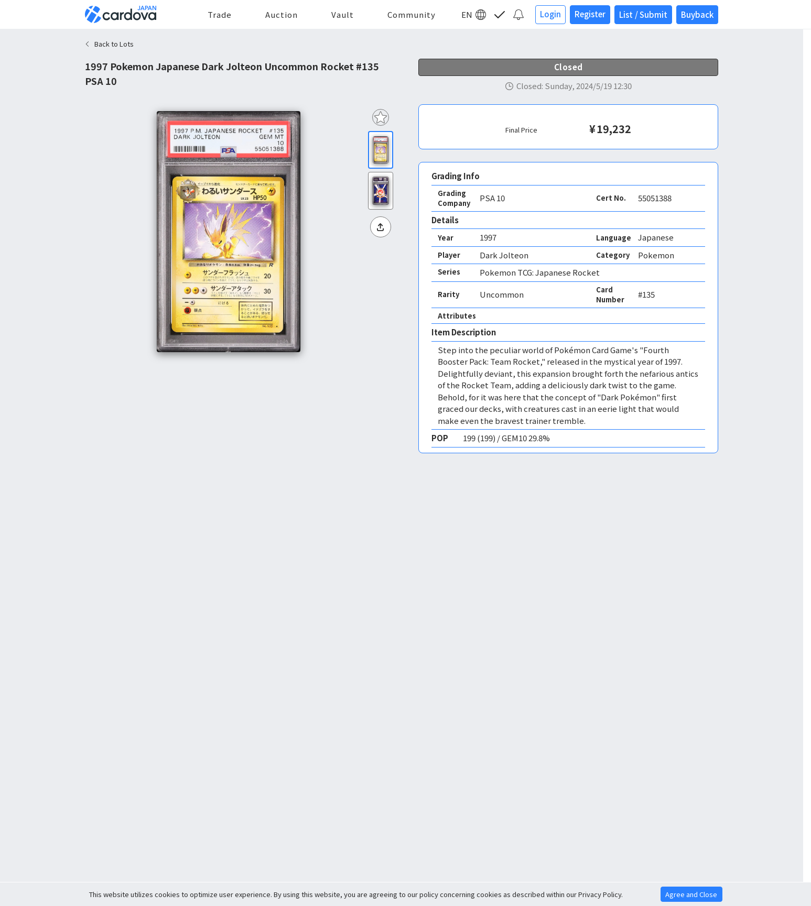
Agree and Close (691, 894)
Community (411, 14)
